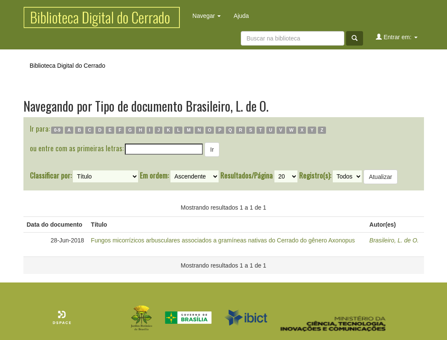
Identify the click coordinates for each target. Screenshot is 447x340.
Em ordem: (154, 175)
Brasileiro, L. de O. (394, 240)
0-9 (57, 130)
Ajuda (241, 15)
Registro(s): (315, 175)
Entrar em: (396, 36)
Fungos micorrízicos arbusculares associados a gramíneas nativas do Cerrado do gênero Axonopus (223, 240)
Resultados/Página (246, 175)
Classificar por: (51, 175)
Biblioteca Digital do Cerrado (67, 65)
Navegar (207, 15)
